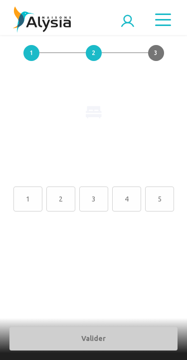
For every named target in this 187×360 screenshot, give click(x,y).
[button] (31, 61)
